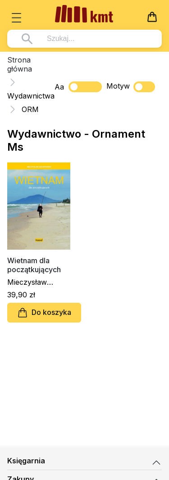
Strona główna (19, 64)
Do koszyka (44, 312)
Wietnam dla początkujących (34, 265)
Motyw (130, 86)
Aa (59, 86)
